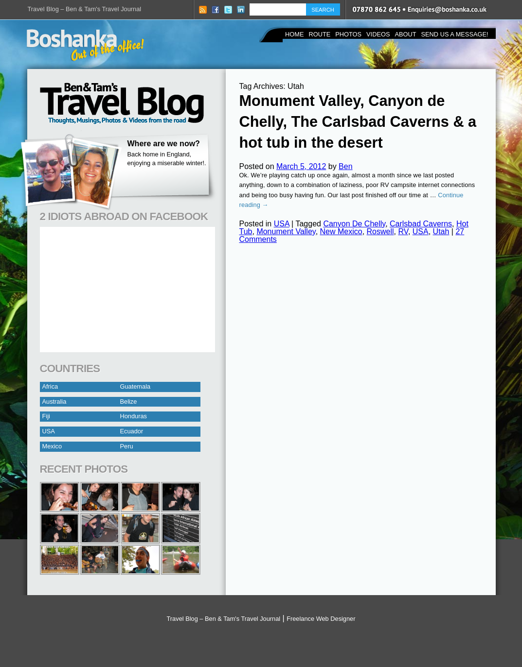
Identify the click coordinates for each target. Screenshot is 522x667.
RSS (203, 10)
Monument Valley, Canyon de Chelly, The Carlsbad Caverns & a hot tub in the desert (358, 121)
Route (319, 34)
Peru (126, 446)
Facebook (215, 10)
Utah (441, 231)
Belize (128, 401)
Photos (348, 34)
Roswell (380, 231)
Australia (54, 401)
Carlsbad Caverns (421, 224)
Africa (50, 386)
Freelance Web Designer (321, 618)
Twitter (228, 10)
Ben (345, 166)
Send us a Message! (454, 34)
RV (403, 231)
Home (294, 34)
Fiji (46, 416)
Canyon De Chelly (354, 224)
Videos (378, 34)
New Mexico (341, 231)
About (405, 34)
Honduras (133, 416)
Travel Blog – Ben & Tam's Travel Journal (85, 9)
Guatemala (135, 386)
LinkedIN (241, 10)
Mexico (52, 446)
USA (48, 431)
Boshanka (85, 45)
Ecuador (132, 431)
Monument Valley (285, 231)
